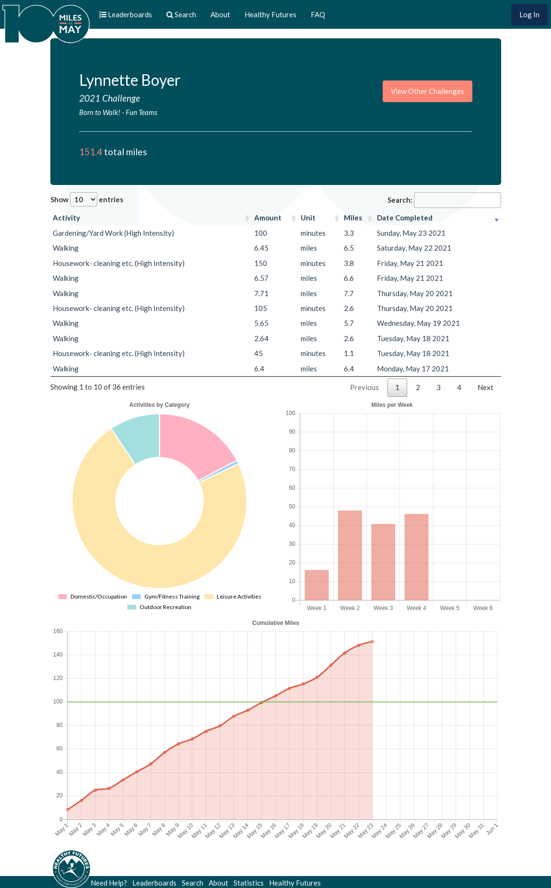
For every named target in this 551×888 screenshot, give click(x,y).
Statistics (249, 882)
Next (485, 387)
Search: (444, 200)
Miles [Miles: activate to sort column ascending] (353, 217)
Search (192, 882)
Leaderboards (154, 882)
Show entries (86, 199)
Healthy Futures (270, 14)
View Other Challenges (427, 91)
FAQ (318, 14)
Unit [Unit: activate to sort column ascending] (308, 217)
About (220, 14)
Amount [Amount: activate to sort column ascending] (267, 217)
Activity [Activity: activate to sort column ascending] (66, 217)
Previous (364, 387)
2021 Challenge (109, 98)
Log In (529, 14)
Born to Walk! (99, 112)
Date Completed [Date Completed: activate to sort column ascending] (405, 217)
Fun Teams (141, 112)
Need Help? (109, 882)
